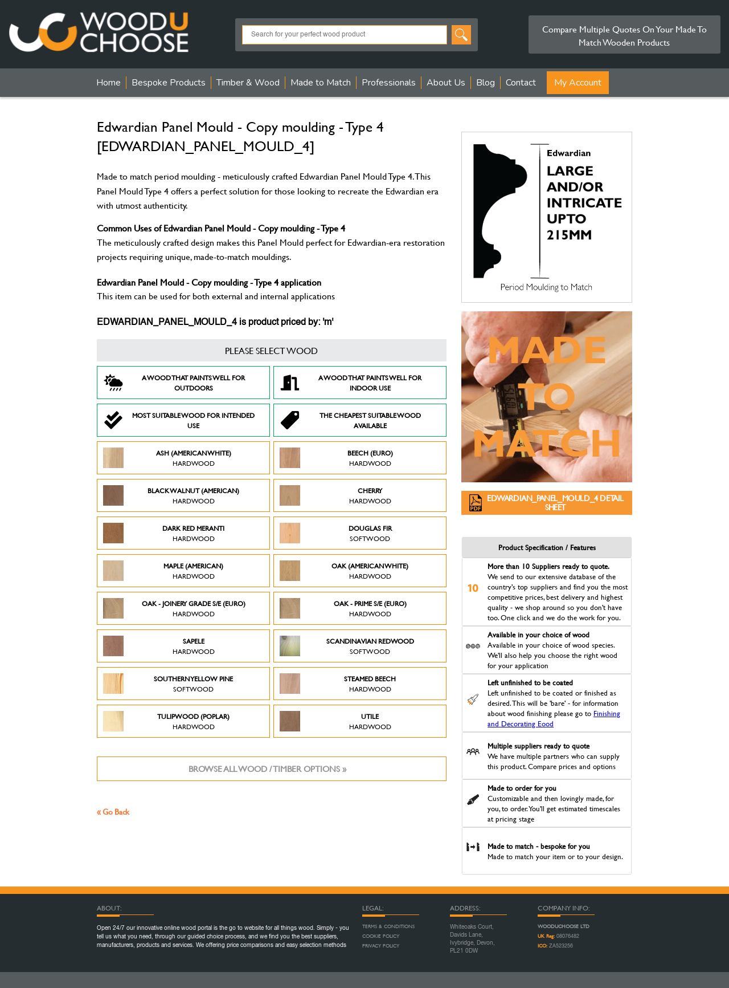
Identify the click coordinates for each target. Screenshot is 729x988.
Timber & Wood (248, 82)
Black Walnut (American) (171, 495)
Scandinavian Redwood (347, 646)
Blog (485, 82)
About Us (446, 82)
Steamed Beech (338, 683)
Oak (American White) (344, 570)
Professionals (389, 82)
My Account (577, 82)
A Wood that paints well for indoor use (350, 382)
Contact (521, 82)
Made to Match (320, 82)
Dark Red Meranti (163, 533)
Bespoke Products (169, 82)
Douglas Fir (336, 533)
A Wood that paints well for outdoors (174, 382)
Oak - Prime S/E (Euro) (343, 608)
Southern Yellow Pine (168, 683)
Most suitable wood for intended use (179, 420)
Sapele (159, 646)
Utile (335, 721)
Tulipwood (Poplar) (166, 721)
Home (108, 82)
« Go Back (113, 812)
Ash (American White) (167, 458)
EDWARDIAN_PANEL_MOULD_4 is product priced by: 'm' (215, 322)
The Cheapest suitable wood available (350, 420)
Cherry (335, 495)
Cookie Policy (380, 936)
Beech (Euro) (336, 458)
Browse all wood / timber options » (267, 769)
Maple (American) (163, 570)
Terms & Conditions (388, 926)
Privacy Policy (380, 946)
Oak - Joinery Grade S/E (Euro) (174, 608)
